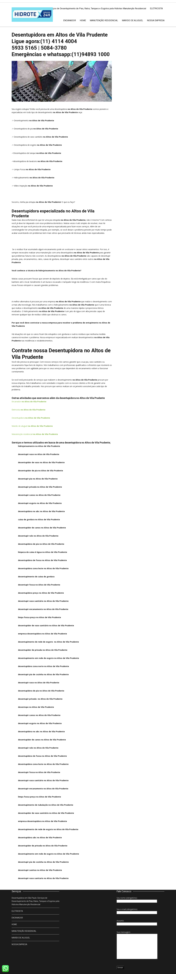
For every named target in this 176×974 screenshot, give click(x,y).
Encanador (29, 401)
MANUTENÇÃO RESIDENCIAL (104, 20)
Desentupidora (31, 418)
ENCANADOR (69, 20)
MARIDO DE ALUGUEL (132, 20)
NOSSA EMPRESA (155, 20)
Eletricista (28, 409)
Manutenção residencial (35, 434)
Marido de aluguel (32, 426)
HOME (83, 20)
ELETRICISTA (156, 8)
